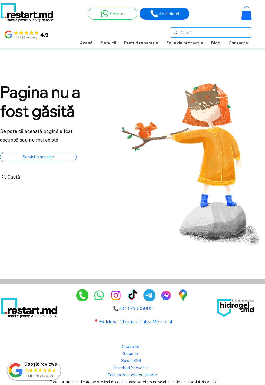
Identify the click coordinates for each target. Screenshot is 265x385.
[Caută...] (210, 33)
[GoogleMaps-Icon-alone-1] (183, 295)
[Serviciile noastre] (38, 157)
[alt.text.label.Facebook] (166, 295)
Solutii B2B (131, 360)
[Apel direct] (164, 14)
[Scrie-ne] (112, 14)
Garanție (130, 353)
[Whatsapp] (99, 295)
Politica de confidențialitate (132, 374)
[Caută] (57, 177)
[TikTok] (133, 295)
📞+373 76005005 (133, 308)
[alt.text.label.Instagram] (116, 295)
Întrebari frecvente (131, 367)
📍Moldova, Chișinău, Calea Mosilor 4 (132, 321)
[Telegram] (149, 295)
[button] (246, 13)
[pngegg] (82, 295)
